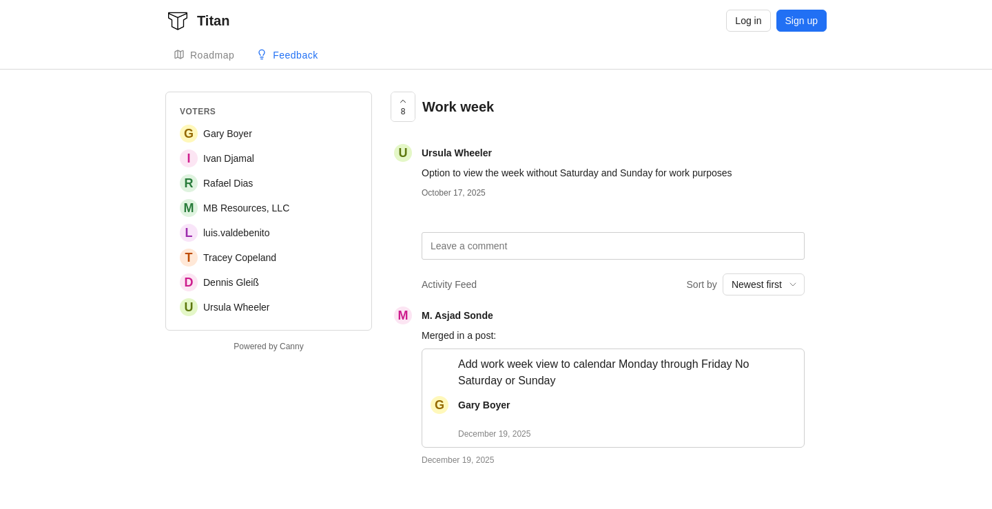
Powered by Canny (268, 346)
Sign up (801, 20)
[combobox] (764, 284)
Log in (748, 20)
